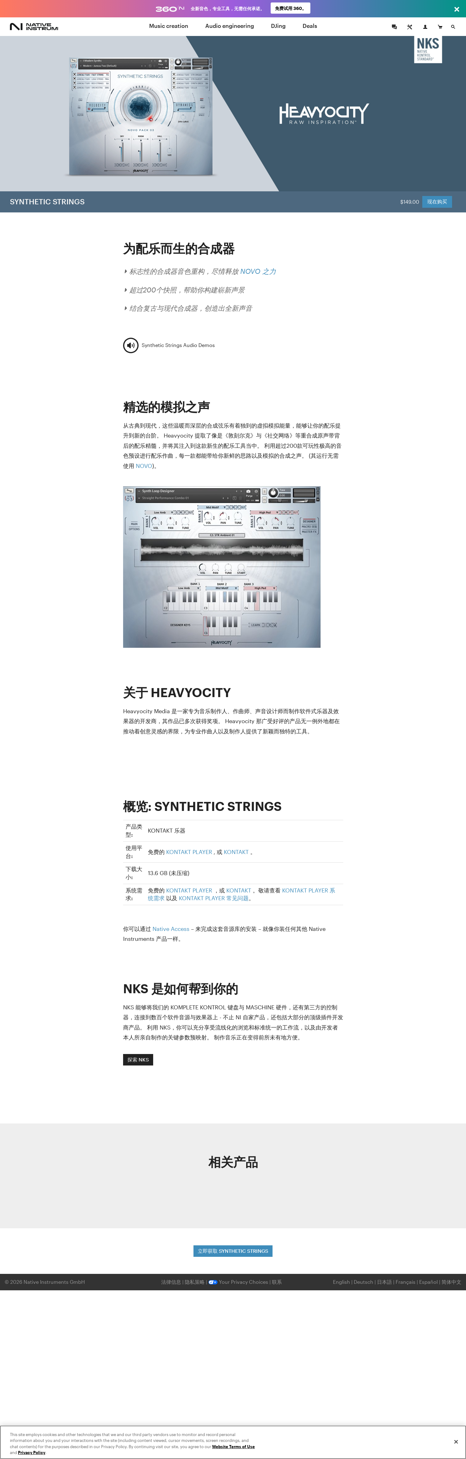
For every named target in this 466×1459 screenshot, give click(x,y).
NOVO (144, 465)
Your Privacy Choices (238, 1282)
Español (428, 1282)
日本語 (384, 1282)
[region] (233, 1442)
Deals (310, 25)
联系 (277, 1282)
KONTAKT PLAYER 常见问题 (214, 898)
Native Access (171, 928)
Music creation (168, 25)
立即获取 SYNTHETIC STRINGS (233, 1251)
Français (405, 1282)
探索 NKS (138, 1059)
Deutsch (363, 1282)
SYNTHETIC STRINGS (47, 201)
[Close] (456, 1441)
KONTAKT (236, 851)
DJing (278, 25)
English (341, 1282)
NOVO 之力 (258, 271)
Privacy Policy (31, 1452)
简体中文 (451, 1282)
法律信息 (171, 1282)
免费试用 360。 (290, 8)
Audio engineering (229, 25)
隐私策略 (195, 1282)
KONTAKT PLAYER (189, 851)
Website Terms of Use (233, 1446)
